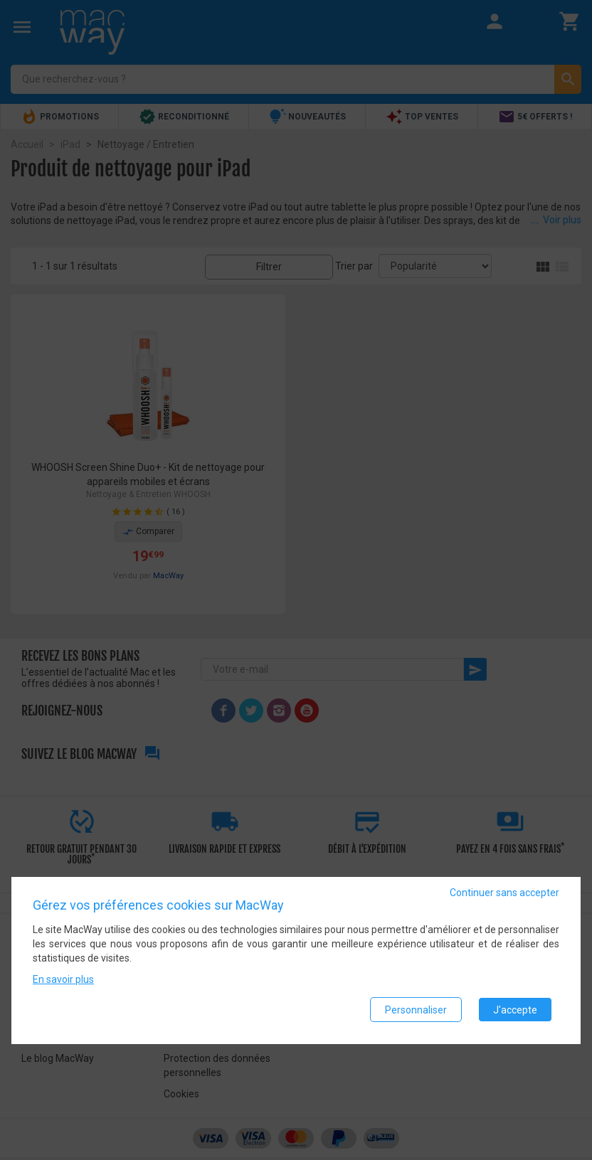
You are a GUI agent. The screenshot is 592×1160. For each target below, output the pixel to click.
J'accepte (515, 1010)
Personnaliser (416, 1010)
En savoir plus (63, 980)
